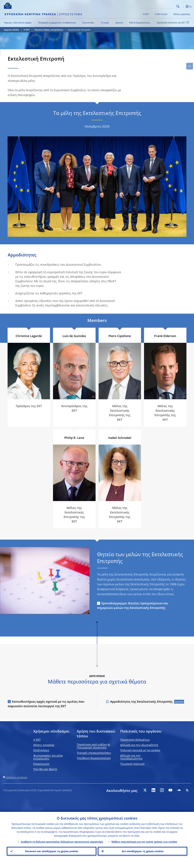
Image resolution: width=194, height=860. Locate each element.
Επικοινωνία (41, 764)
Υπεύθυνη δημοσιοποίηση (94, 758)
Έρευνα (119, 22)
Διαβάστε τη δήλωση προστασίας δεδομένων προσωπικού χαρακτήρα (62, 841)
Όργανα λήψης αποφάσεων (48, 29)
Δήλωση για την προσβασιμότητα (131, 757)
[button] (182, 6)
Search (177, 6)
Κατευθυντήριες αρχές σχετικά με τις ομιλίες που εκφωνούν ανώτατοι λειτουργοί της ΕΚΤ (46, 703)
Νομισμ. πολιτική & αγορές (18, 22)
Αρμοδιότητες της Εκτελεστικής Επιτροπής (141, 701)
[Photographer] (184, 234)
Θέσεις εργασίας (181, 14)
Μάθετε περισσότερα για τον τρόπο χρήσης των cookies (144, 841)
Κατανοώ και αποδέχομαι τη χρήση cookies (51, 851)
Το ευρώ (105, 22)
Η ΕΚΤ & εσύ (161, 14)
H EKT (37, 739)
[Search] (160, 6)
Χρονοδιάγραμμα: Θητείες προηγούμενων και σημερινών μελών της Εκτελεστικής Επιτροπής (132, 605)
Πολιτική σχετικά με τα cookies (140, 750)
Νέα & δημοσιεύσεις (139, 22)
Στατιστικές (88, 22)
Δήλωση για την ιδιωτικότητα (139, 745)
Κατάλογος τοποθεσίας (17, 777)
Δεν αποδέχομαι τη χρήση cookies (142, 851)
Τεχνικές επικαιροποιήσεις (94, 753)
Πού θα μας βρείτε (45, 769)
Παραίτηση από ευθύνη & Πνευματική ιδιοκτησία (93, 746)
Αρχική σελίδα (11, 29)
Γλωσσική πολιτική (132, 764)
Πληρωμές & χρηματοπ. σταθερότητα (57, 22)
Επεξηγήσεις (41, 750)
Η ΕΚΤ (146, 14)
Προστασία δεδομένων (135, 739)
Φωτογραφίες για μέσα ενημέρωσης (48, 757)
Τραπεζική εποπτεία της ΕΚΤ (173, 22)
